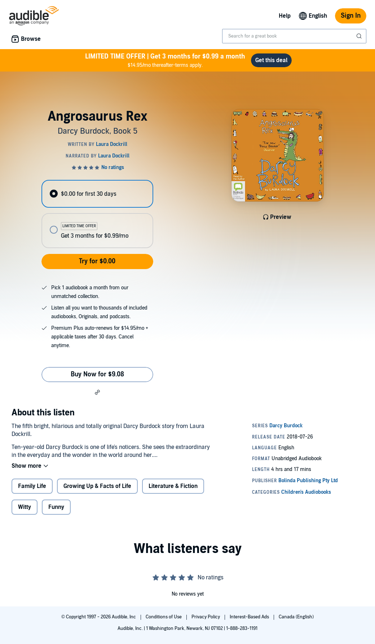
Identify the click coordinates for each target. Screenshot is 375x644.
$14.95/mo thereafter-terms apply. (165, 60)
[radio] (97, 194)
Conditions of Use (164, 617)
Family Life (32, 486)
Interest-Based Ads (250, 617)
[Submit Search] (359, 36)
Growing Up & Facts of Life (97, 486)
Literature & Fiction (173, 486)
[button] (97, 392)
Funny (56, 507)
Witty (24, 507)
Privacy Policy (206, 617)
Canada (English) (296, 617)
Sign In (351, 16)
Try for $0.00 (97, 261)
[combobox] (294, 36)
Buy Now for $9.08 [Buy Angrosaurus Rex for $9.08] (97, 374)
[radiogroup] (97, 214)
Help (285, 16)
